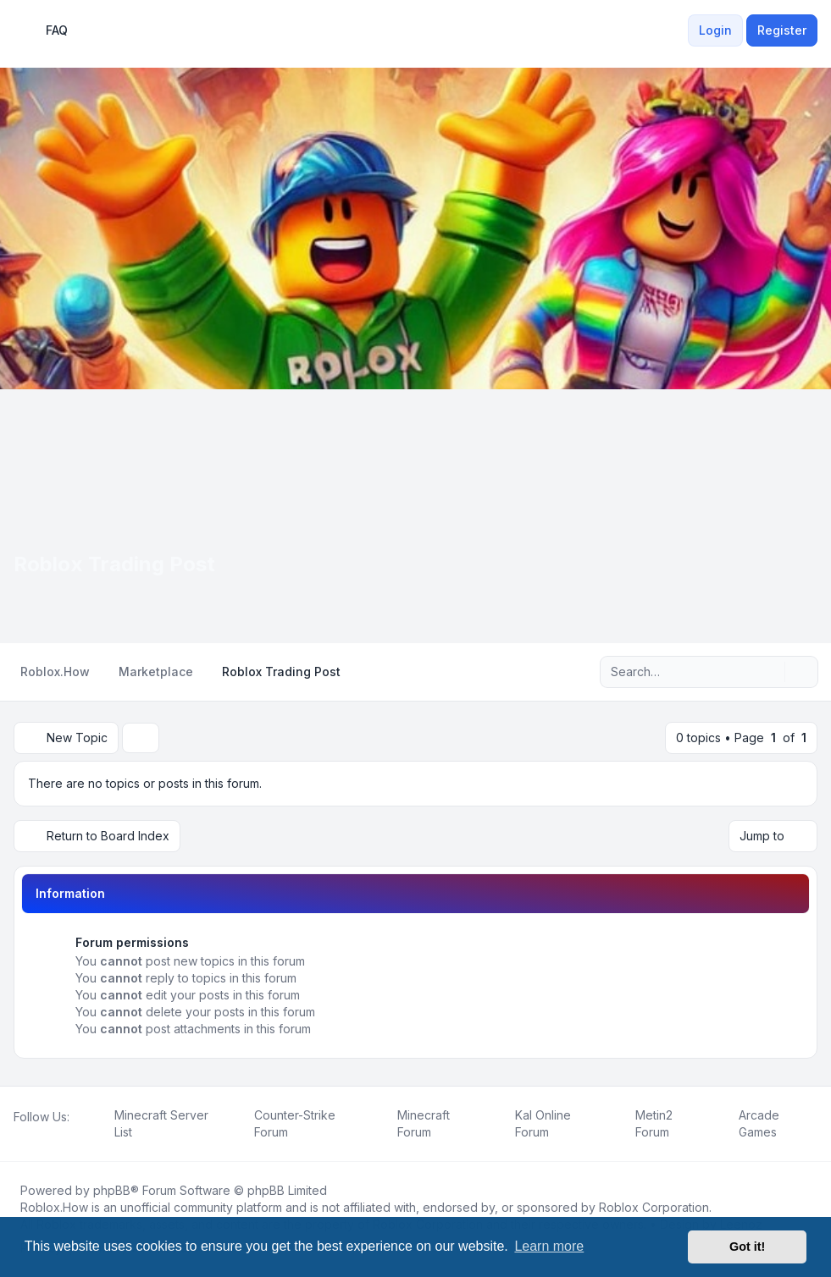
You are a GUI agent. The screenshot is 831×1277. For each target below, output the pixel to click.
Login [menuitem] (715, 30)
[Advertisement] (415, 516)
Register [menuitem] (781, 30)
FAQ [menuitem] (46, 30)
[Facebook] (17, 1135)
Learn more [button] (549, 1246)
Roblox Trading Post (114, 564)
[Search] (770, 672)
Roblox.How (54, 1207)
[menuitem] (677, 30)
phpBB (111, 1190)
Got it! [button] (747, 1246)
